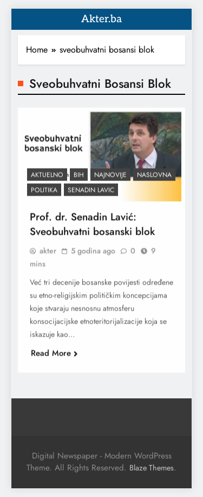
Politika (44, 194)
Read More (54, 357)
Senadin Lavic (91, 194)
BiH (79, 179)
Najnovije (110, 179)
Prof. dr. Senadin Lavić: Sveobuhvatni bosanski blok (92, 228)
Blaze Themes (151, 467)
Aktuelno (47, 179)
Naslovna (154, 179)
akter (48, 254)
